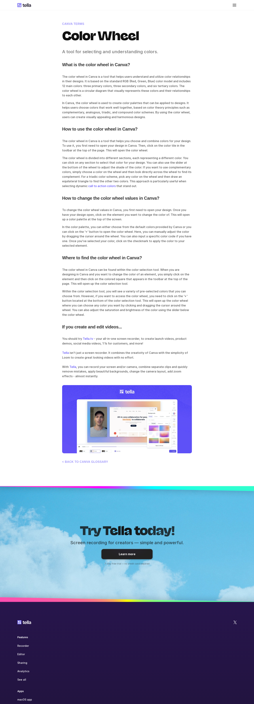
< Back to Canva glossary (85, 461)
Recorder (23, 645)
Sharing (22, 662)
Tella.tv (88, 338)
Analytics (23, 671)
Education (120, 654)
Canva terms (73, 23)
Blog (165, 654)
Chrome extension (77, 662)
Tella (65, 353)
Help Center (170, 645)
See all (21, 679)
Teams (118, 645)
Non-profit (121, 662)
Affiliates (217, 654)
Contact (216, 662)
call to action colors (102, 186)
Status (215, 671)
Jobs (214, 645)
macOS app (73, 645)
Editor (21, 654)
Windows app (74, 654)
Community (170, 662)
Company (217, 637)
